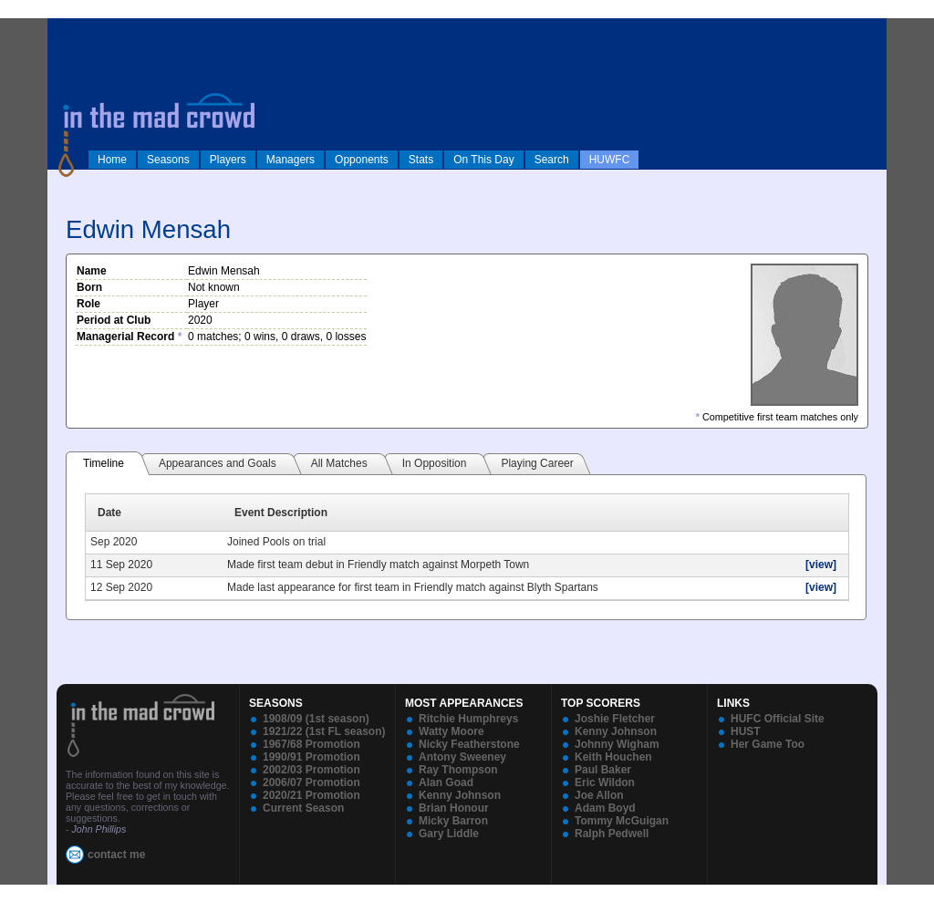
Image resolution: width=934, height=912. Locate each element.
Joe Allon (599, 795)
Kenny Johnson (460, 795)
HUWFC (609, 159)
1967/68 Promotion (311, 744)
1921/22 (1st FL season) (324, 731)
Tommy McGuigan (622, 820)
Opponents (362, 159)
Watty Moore (451, 731)
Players (228, 159)
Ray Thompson (458, 769)
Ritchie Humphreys (468, 718)
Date (109, 512)
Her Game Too (767, 744)
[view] (820, 564)
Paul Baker (603, 769)
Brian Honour (454, 808)
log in (66, 29)
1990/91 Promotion (311, 757)
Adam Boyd (605, 808)
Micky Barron (453, 820)
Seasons (168, 159)
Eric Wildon (605, 782)
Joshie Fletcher (615, 718)
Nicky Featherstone (469, 744)
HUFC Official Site (778, 718)
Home (112, 159)
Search (551, 159)
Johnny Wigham (617, 744)
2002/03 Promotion (311, 769)
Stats (421, 159)
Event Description (280, 512)
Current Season (303, 808)
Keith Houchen (613, 757)
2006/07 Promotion (311, 782)
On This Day (483, 159)
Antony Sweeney (462, 757)
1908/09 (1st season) (316, 718)
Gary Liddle (449, 833)
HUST (746, 731)
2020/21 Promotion (311, 795)
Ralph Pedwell (612, 833)
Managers (290, 159)
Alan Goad (446, 782)
